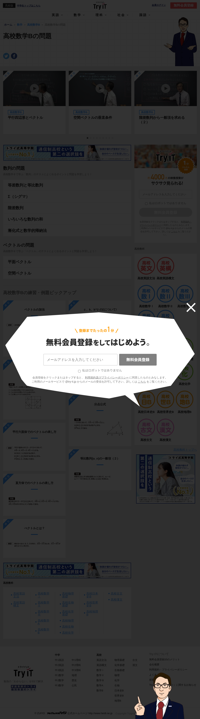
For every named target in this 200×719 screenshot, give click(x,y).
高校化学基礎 (68, 613)
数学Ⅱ (100, 675)
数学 (77, 15)
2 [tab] (91, 138)
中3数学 (59, 685)
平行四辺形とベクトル (25, 118)
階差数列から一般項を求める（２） (162, 120)
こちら (174, 231)
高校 (99, 654)
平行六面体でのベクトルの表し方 (34, 431)
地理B (117, 700)
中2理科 (76, 665)
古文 (135, 660)
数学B (99, 690)
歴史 (74, 680)
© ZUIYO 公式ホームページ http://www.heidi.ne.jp (73, 713)
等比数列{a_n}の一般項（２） (100, 458)
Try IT (100, 5)
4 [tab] (97, 138)
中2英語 (59, 665)
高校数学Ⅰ (43, 595)
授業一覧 (154, 679)
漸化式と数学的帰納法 (27, 230)
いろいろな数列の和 (25, 219)
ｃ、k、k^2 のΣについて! (100, 309)
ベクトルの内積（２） (100, 364)
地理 (74, 675)
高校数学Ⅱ (43, 604)
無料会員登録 (184, 5)
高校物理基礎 (68, 595)
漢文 (135, 665)
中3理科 (76, 670)
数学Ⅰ (100, 670)
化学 (117, 680)
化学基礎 (119, 665)
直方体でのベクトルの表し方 (34, 483)
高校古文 (116, 593)
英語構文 (101, 665)
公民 (74, 685)
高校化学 (68, 632)
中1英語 (59, 660)
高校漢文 (116, 599)
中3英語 (59, 670)
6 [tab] (103, 138)
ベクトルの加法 (34, 309)
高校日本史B (92, 595)
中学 (57, 654)
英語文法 (101, 660)
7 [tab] (106, 138)
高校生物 (68, 626)
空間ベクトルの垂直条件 (92, 118)
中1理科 (76, 660)
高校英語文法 (19, 595)
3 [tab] (94, 138)
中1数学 (59, 675)
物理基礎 (119, 660)
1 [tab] (88, 138)
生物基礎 (119, 670)
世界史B (119, 695)
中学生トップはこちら (28, 6)
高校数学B (43, 631)
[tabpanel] (100, 102)
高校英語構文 (19, 604)
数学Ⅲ (100, 680)
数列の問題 (14, 168)
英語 (56, 15)
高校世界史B (92, 604)
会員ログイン (159, 5)
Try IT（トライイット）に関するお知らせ (172, 684)
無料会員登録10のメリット (164, 659)
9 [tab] (113, 138)
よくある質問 (156, 674)
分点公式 (100, 404)
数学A (99, 685)
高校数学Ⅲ (43, 613)
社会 (121, 15)
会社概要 (154, 664)
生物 (117, 685)
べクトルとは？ (34, 368)
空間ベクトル (19, 273)
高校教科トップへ (185, 449)
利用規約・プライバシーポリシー (168, 669)
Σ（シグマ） (19, 196)
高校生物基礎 (68, 604)
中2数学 (59, 680)
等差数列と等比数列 (25, 185)
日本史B (119, 690)
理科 (99, 15)
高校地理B (92, 613)
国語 (143, 15)
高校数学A (43, 622)
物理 (117, 675)
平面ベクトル (19, 262)
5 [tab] (100, 138)
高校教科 (8, 582)
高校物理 (68, 620)
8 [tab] (110, 138)
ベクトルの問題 (18, 245)
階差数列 (15, 208)
